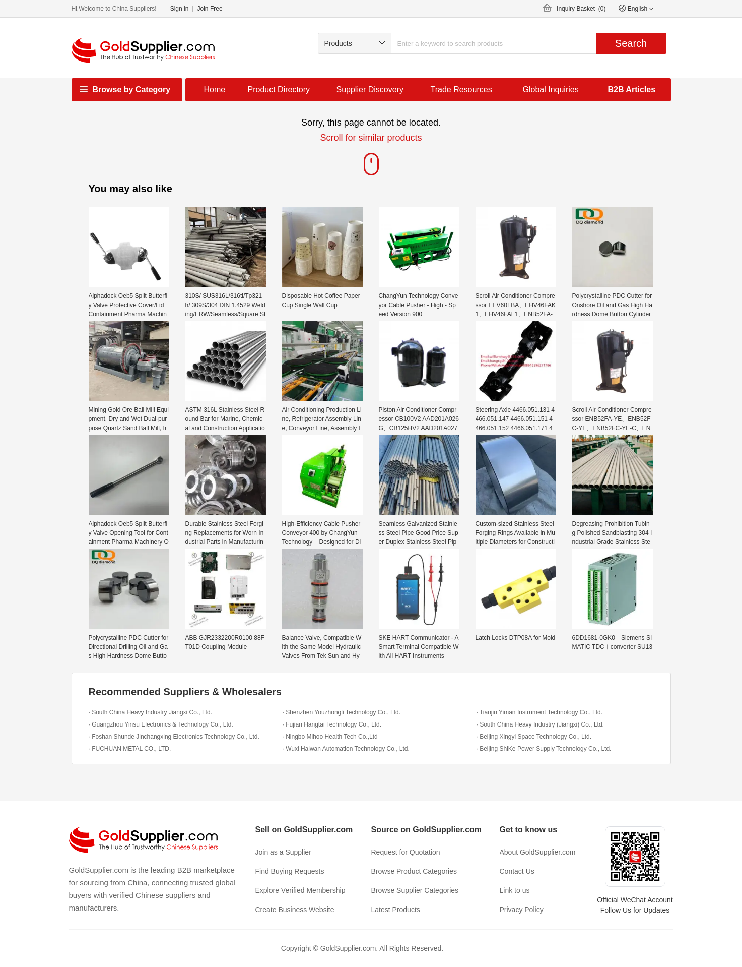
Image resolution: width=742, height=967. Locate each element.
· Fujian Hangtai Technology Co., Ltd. (332, 724)
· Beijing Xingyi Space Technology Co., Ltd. (534, 736)
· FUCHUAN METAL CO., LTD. (130, 748)
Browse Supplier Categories (415, 890)
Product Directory (279, 89)
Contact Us (517, 871)
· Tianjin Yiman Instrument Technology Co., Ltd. (540, 712)
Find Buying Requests (289, 871)
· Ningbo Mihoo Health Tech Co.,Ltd (330, 736)
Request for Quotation (405, 852)
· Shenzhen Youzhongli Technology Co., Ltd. (342, 712)
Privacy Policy (522, 909)
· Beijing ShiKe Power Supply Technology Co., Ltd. (544, 748)
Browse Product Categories (414, 871)
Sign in (179, 8)
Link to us (515, 890)
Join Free (210, 8)
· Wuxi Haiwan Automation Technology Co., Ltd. (346, 748)
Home (215, 89)
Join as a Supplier (283, 852)
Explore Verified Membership (300, 890)
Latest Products (395, 909)
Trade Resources (461, 89)
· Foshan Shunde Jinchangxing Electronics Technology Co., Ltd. (174, 736)
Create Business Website (294, 909)
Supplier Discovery (369, 89)
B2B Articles (632, 89)
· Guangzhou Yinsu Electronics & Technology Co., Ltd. (161, 724)
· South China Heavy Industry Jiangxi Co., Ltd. (150, 712)
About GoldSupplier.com (538, 852)
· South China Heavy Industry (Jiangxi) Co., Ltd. (540, 724)
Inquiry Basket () (581, 8)
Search (631, 43)
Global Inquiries (551, 89)
